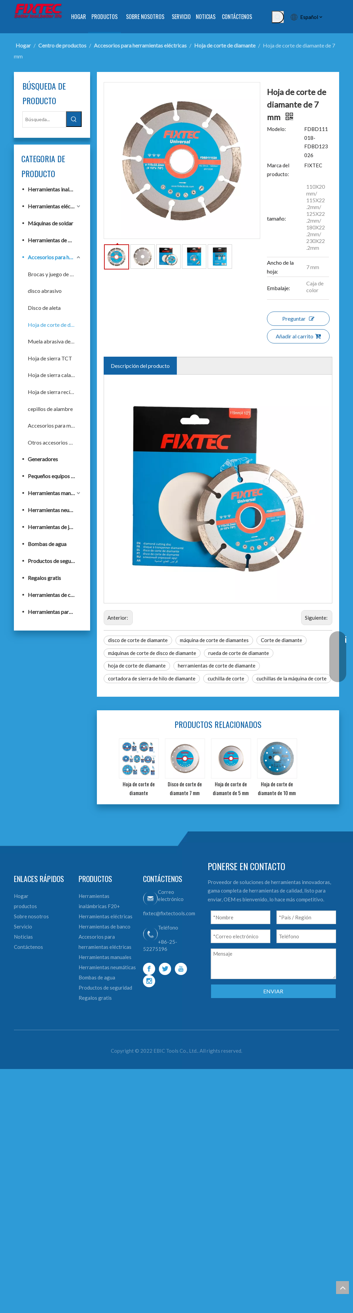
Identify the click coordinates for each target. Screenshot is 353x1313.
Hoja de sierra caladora (64, 375)
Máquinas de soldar (64, 223)
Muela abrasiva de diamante (64, 341)
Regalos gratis (58, 578)
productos (38, 1111)
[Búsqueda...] (54, 120)
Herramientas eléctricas (64, 206)
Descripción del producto (147, 637)
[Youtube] (184, 1174)
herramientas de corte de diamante (223, 917)
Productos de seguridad (64, 561)
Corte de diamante (288, 891)
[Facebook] (152, 1174)
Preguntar (302, 590)
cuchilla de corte (232, 929)
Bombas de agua (60, 544)
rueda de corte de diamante (245, 904)
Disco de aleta (57, 307)
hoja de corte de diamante (143, 917)
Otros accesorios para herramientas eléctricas (64, 442)
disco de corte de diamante (144, 891)
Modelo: (283, 155)
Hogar (34, 1101)
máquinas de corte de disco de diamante (159, 904)
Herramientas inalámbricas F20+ (64, 189)
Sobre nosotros (44, 1122)
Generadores (56, 459)
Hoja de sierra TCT (63, 358)
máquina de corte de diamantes (221, 891)
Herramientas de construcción (64, 595)
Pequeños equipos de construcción (64, 476)
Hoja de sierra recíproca (64, 392)
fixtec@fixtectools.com (172, 1118)
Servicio (36, 1132)
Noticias (36, 1142)
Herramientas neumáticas (64, 510)
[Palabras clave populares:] (269, 17)
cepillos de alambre (63, 409)
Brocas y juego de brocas (64, 274)
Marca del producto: (285, 342)
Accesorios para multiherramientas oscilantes (64, 425)
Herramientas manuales (64, 493)
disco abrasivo (58, 290)
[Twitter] (168, 1174)
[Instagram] (152, 1186)
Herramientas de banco (64, 240)
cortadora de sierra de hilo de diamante (158, 929)
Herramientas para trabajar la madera (64, 611)
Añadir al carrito (301, 608)
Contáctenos (42, 1152)
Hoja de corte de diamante (64, 324)
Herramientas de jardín (64, 527)
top (342, 1287)
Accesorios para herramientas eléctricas (64, 257)
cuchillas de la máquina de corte (150, 942)
